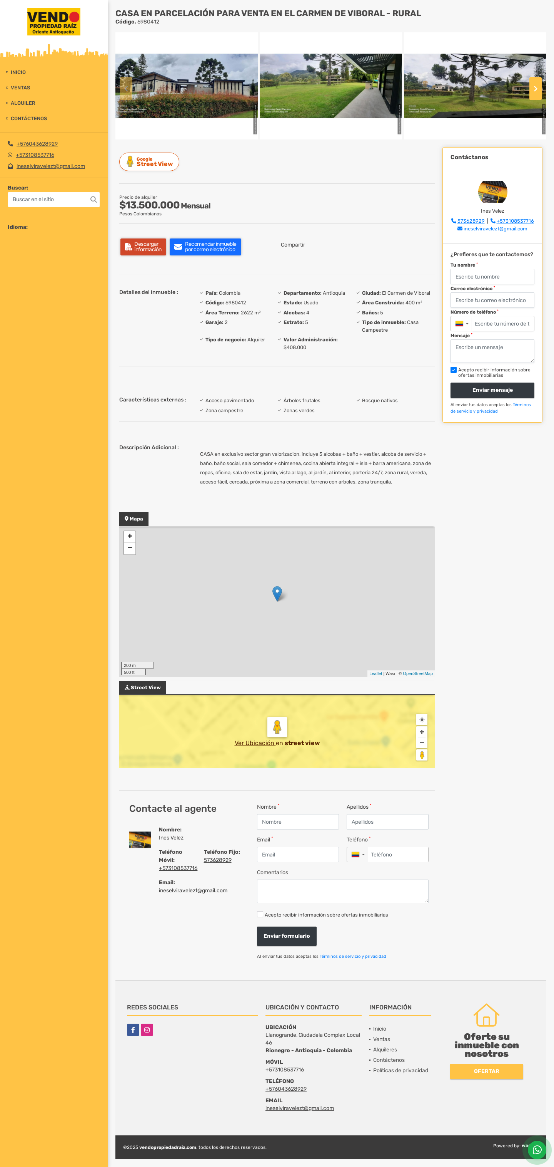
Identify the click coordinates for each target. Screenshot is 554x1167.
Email (265, 839)
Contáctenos (29, 118)
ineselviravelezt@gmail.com (51, 166)
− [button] (129, 548)
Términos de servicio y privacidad (353, 956)
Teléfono (359, 839)
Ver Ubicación (255, 743)
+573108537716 (35, 155)
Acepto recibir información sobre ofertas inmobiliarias (326, 915)
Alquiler (23, 103)
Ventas (20, 88)
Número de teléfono (475, 312)
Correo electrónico (473, 288)
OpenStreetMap (418, 673)
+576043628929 (37, 144)
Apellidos (359, 806)
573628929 (218, 860)
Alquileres (385, 1049)
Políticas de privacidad (400, 1070)
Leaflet (375, 673)
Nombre (268, 806)
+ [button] (129, 537)
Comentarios (272, 872)
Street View (150, 162)
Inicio (18, 72)
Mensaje (461, 335)
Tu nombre (464, 265)
